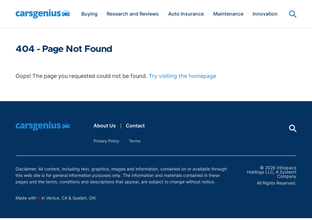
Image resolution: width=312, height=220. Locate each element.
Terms (134, 140)
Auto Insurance (186, 13)
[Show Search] (292, 14)
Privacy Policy (106, 140)
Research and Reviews (133, 13)
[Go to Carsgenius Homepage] (43, 14)
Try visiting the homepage (182, 76)
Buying (89, 13)
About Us (105, 125)
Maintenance (228, 13)
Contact (135, 125)
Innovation (265, 13)
